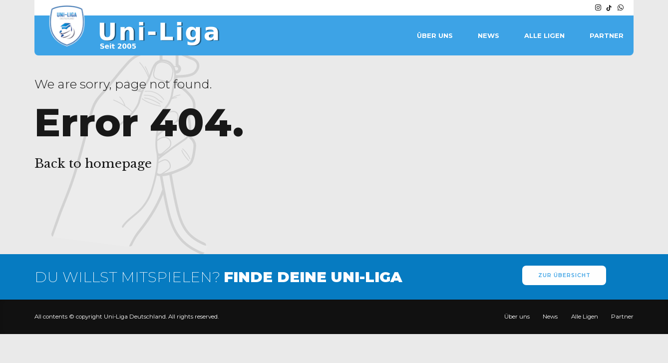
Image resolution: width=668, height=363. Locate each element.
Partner (607, 35)
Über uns (435, 35)
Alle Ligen (544, 35)
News (488, 35)
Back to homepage (93, 163)
